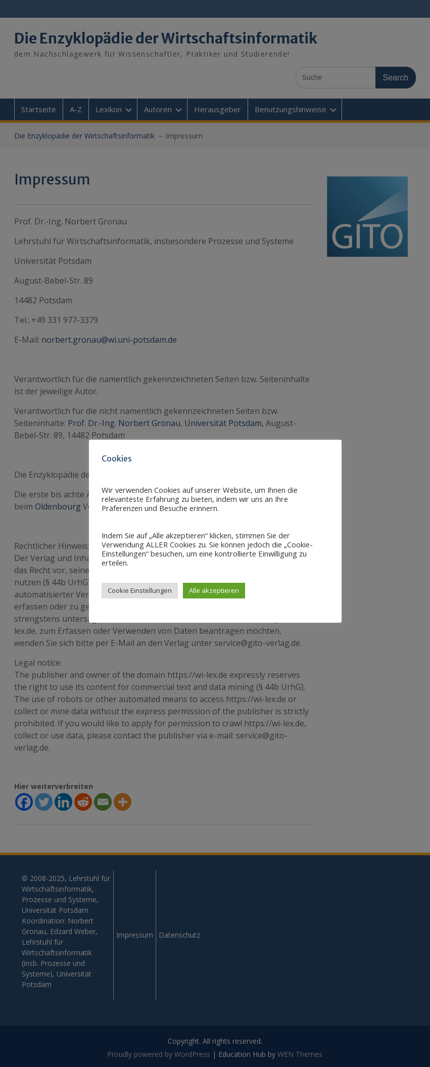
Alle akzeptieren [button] (214, 590)
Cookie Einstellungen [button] (140, 590)
